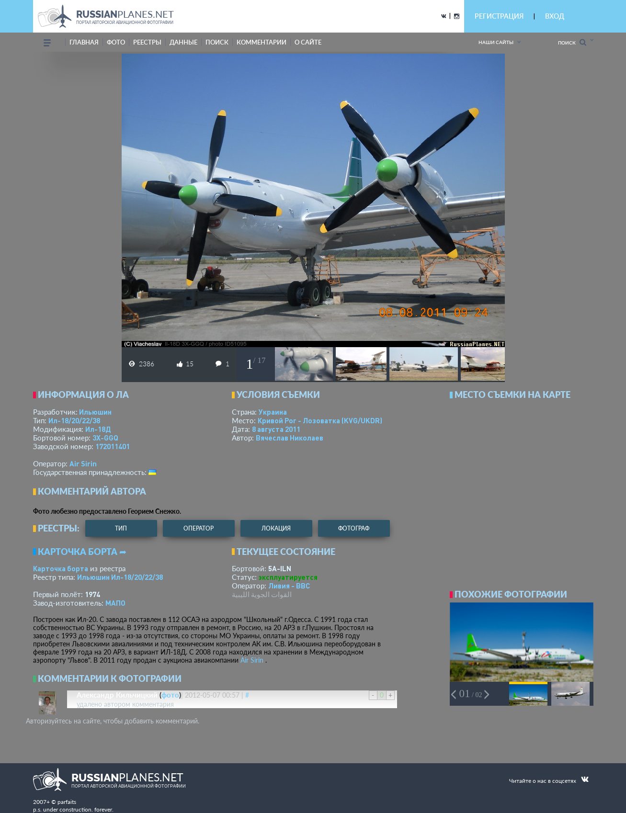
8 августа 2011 (276, 429)
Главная (84, 42)
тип (121, 528)
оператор (198, 528)
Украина (273, 411)
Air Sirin (83, 463)
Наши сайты (495, 42)
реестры (147, 42)
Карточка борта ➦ (82, 551)
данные (183, 42)
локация (276, 528)
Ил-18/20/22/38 (74, 420)
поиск (216, 42)
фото (116, 42)
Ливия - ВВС (289, 585)
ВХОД (554, 16)
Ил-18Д (98, 429)
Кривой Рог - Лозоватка (320, 420)
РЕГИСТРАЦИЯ (499, 16)
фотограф (353, 528)
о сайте (308, 42)
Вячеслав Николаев (289, 437)
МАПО (115, 602)
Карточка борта (60, 568)
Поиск (572, 42)
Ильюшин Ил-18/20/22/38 (120, 577)
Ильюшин (95, 411)
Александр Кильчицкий (117, 694)
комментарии (261, 42)
